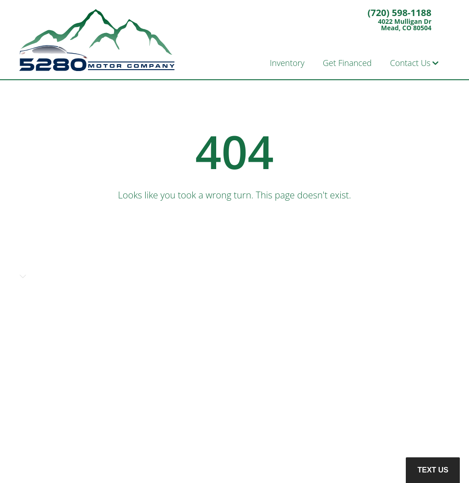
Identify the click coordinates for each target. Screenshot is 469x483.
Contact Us (410, 62)
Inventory (287, 62)
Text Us (432, 470)
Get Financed (347, 62)
